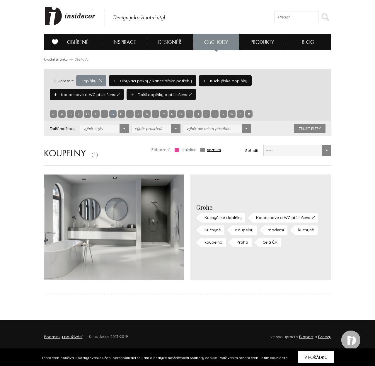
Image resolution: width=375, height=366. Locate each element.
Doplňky (91, 80)
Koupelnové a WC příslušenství (286, 80)
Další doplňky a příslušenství (83, 94)
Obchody (216, 42)
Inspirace (124, 42)
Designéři (170, 42)
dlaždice (185, 149)
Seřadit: (252, 150)
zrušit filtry (310, 128)
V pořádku (316, 357)
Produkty (262, 42)
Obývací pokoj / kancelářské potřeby (151, 80)
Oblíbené (68, 42)
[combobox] (104, 128)
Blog (308, 42)
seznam (210, 149)
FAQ (321, 333)
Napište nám (97, 333)
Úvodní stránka (56, 59)
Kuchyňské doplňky (222, 80)
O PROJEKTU (61, 333)
